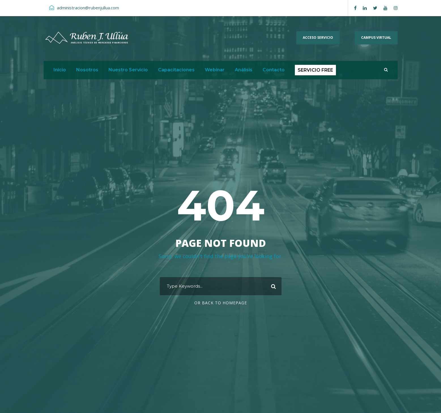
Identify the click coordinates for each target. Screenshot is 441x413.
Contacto (274, 69)
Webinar (215, 69)
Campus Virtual (376, 37)
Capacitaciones (176, 69)
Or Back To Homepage (220, 302)
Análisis (243, 69)
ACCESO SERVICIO (318, 37)
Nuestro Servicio (128, 69)
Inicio (60, 69)
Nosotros (87, 69)
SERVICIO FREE (315, 70)
